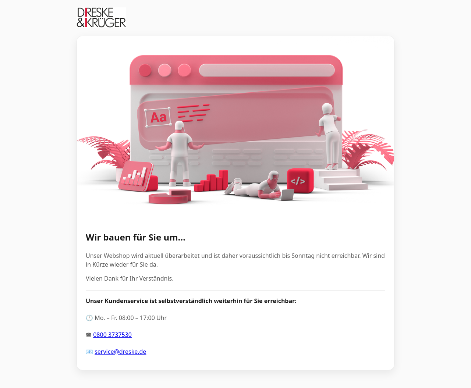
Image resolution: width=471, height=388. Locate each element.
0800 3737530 (112, 335)
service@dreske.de (120, 352)
